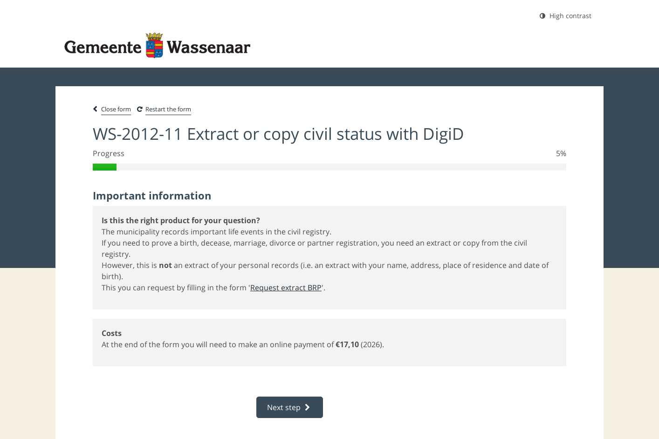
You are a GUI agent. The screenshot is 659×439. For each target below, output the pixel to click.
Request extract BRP (286, 287)
